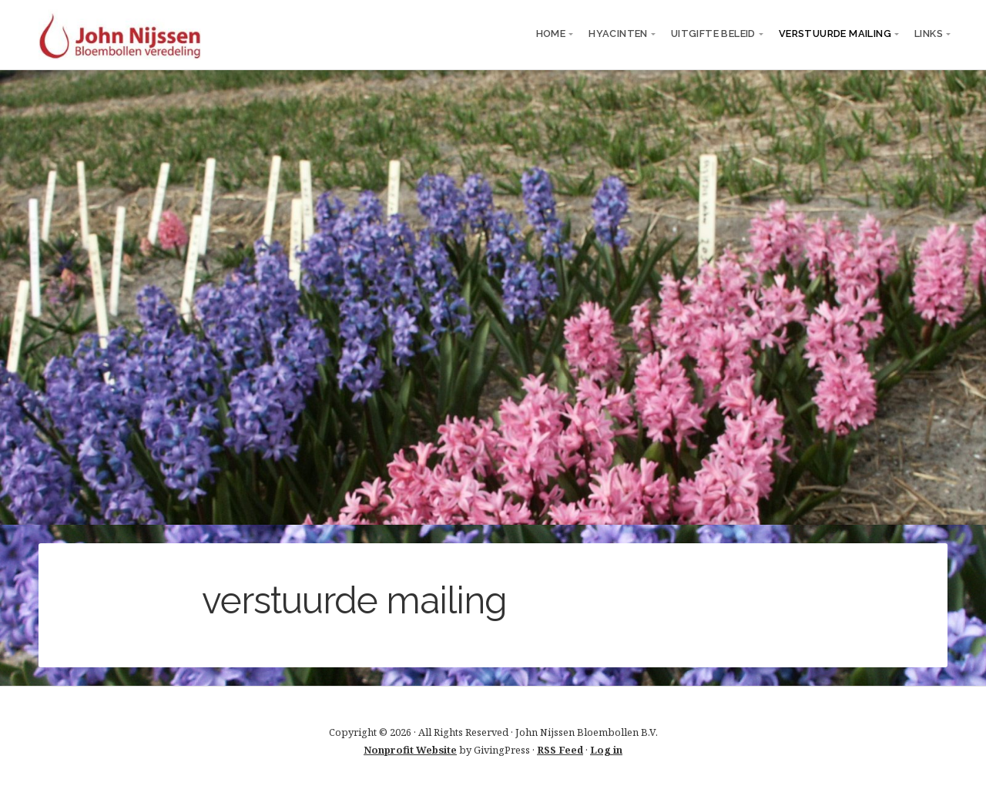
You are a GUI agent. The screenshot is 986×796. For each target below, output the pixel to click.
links (928, 33)
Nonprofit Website (410, 750)
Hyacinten (618, 33)
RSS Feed (560, 750)
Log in (606, 750)
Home (551, 33)
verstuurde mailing (835, 33)
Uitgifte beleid (713, 33)
